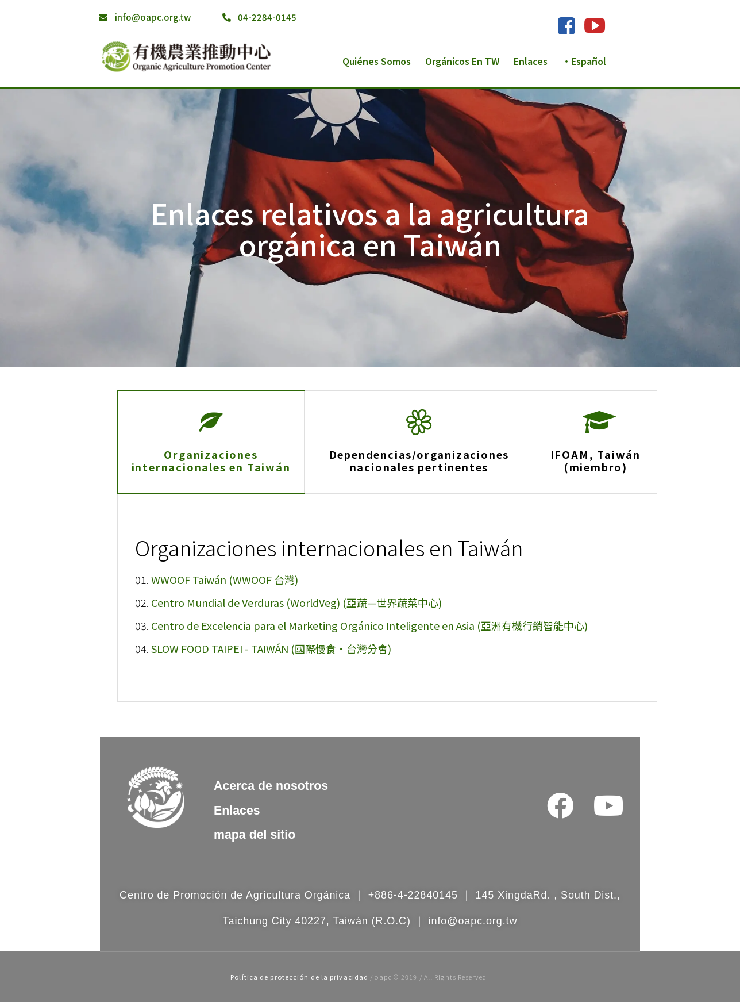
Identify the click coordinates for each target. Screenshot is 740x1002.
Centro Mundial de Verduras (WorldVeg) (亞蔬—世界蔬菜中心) (296, 602)
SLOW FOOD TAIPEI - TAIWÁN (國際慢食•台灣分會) (271, 648)
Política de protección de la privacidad (299, 976)
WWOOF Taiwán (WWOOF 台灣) (224, 579)
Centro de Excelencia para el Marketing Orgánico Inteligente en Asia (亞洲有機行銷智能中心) (369, 625)
